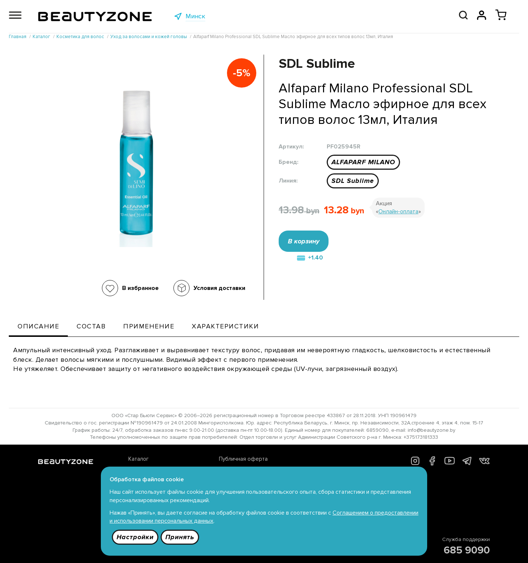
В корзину (303, 241)
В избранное (140, 288)
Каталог (138, 459)
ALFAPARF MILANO (363, 162)
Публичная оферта (243, 459)
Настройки (135, 537)
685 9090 (467, 550)
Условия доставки (219, 288)
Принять (179, 537)
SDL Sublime (352, 181)
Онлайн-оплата (398, 211)
